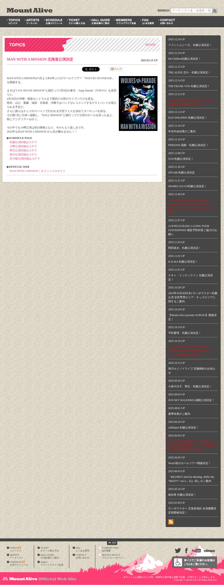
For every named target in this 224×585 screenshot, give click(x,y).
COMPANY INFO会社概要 (110, 549)
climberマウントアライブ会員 (51, 563)
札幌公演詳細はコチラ (23, 142)
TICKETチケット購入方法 (49, 549)
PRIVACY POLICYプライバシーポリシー (113, 556)
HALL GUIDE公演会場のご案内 (49, 556)
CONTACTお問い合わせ (82, 556)
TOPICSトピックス (15, 549)
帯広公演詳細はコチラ (23, 150)
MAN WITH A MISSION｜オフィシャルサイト (38, 171)
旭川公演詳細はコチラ (23, 154)
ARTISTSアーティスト (17, 556)
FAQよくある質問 (82, 549)
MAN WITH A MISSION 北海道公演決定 (40, 59)
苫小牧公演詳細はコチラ (25, 158)
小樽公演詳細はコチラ (23, 146)
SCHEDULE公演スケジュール (19, 563)
